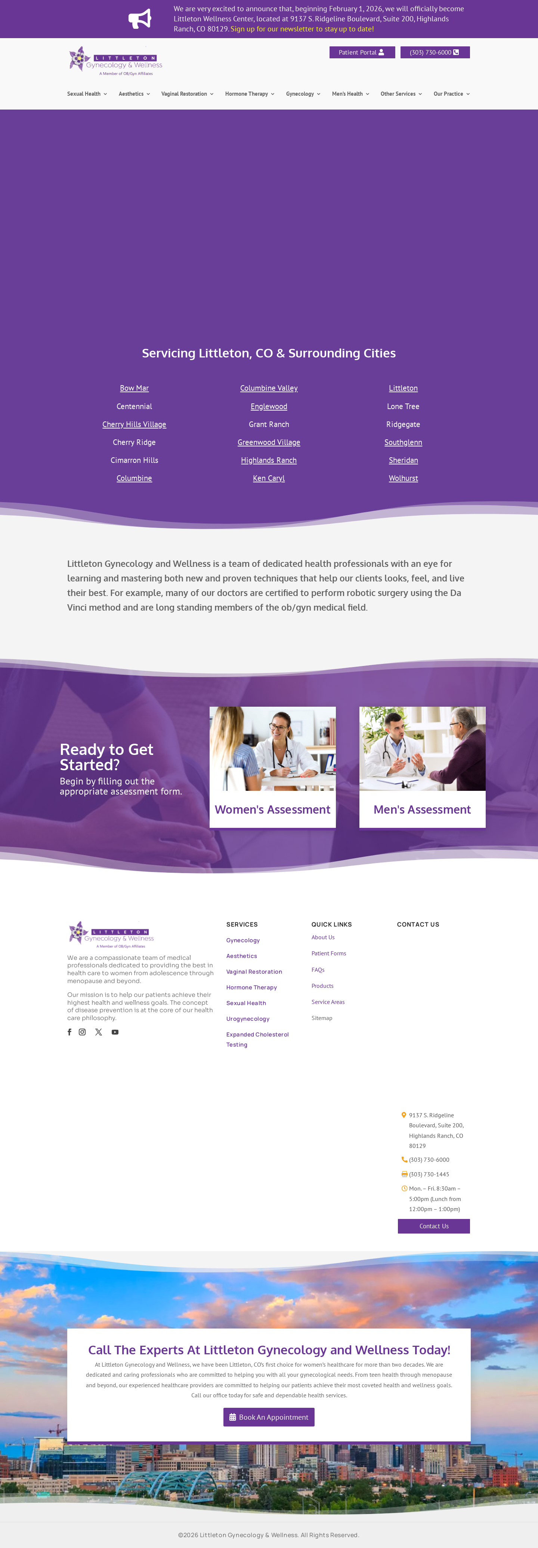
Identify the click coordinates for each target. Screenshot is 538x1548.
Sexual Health (84, 94)
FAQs (318, 969)
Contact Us (434, 1226)
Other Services (398, 94)
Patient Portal (358, 52)
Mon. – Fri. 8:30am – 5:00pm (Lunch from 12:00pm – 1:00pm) (435, 1198)
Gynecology (300, 94)
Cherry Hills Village (134, 424)
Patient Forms (329, 953)
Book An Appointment (274, 1417)
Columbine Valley (269, 388)
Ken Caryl (269, 478)
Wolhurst (403, 478)
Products (323, 985)
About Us (323, 937)
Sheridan (403, 460)
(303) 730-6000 (430, 52)
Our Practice (448, 94)
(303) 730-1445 (429, 1174)
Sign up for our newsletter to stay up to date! (302, 29)
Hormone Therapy (246, 94)
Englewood (269, 406)
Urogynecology (248, 1019)
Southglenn (403, 442)
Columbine (134, 478)
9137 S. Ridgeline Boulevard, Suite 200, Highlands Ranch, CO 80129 (436, 1130)
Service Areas (328, 1001)
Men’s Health (347, 94)
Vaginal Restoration (184, 94)
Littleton (403, 388)
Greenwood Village (269, 442)
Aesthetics (131, 94)
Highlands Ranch (269, 460)
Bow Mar (134, 388)
